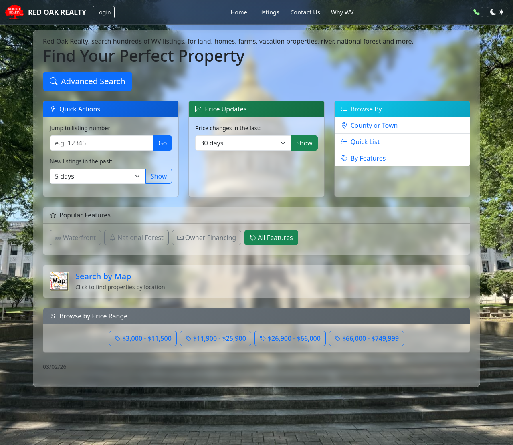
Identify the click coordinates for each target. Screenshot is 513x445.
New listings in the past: (81, 161)
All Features (271, 237)
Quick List (360, 141)
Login (103, 12)
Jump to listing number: (81, 128)
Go (162, 143)
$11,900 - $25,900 (215, 338)
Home (238, 12)
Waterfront (75, 237)
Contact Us (305, 12)
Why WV (342, 12)
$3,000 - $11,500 (143, 338)
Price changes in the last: (228, 128)
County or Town (369, 125)
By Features (363, 158)
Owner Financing (206, 237)
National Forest (136, 237)
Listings (268, 12)
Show (159, 176)
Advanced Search (87, 81)
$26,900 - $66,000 (290, 338)
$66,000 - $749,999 (366, 338)
